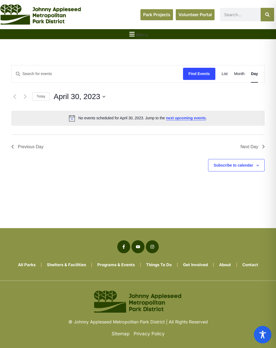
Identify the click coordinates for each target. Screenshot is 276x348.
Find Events (199, 74)
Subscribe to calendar (233, 165)
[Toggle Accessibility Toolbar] (262, 334)
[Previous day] (14, 96)
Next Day (252, 146)
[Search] (267, 14)
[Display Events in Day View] (254, 73)
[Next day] (25, 96)
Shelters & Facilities (66, 264)
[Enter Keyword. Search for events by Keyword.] (97, 73)
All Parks (27, 264)
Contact (250, 264)
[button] (138, 34)
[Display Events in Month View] (239, 73)
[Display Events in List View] (225, 73)
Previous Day (27, 146)
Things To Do (159, 264)
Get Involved (195, 264)
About (225, 264)
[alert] (138, 118)
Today (41, 96)
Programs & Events (116, 264)
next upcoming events (186, 118)
